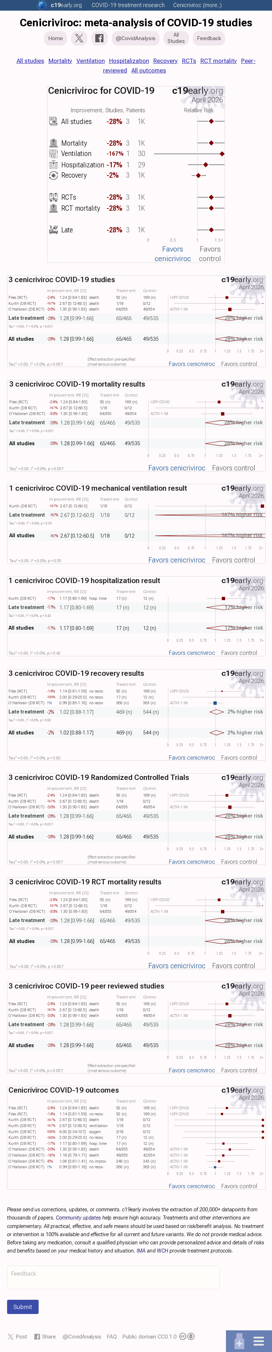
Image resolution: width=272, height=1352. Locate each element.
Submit (22, 1306)
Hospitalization (129, 60)
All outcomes (148, 70)
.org (66, 5)
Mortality (60, 60)
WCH (162, 1251)
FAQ (112, 1336)
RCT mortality (218, 60)
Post (21, 1336)
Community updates (78, 1218)
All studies (30, 60)
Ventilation (90, 60)
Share (49, 1336)
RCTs (189, 60)
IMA (141, 1251)
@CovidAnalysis (82, 1336)
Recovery (165, 60)
